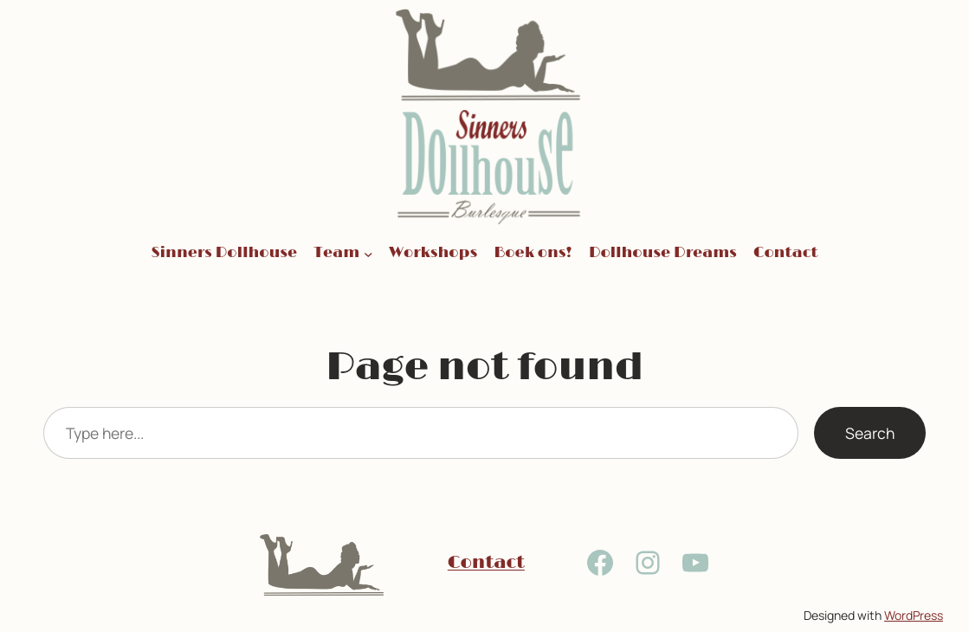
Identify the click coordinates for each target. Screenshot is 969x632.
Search (870, 432)
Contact (486, 562)
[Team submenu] (342, 253)
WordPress (913, 615)
